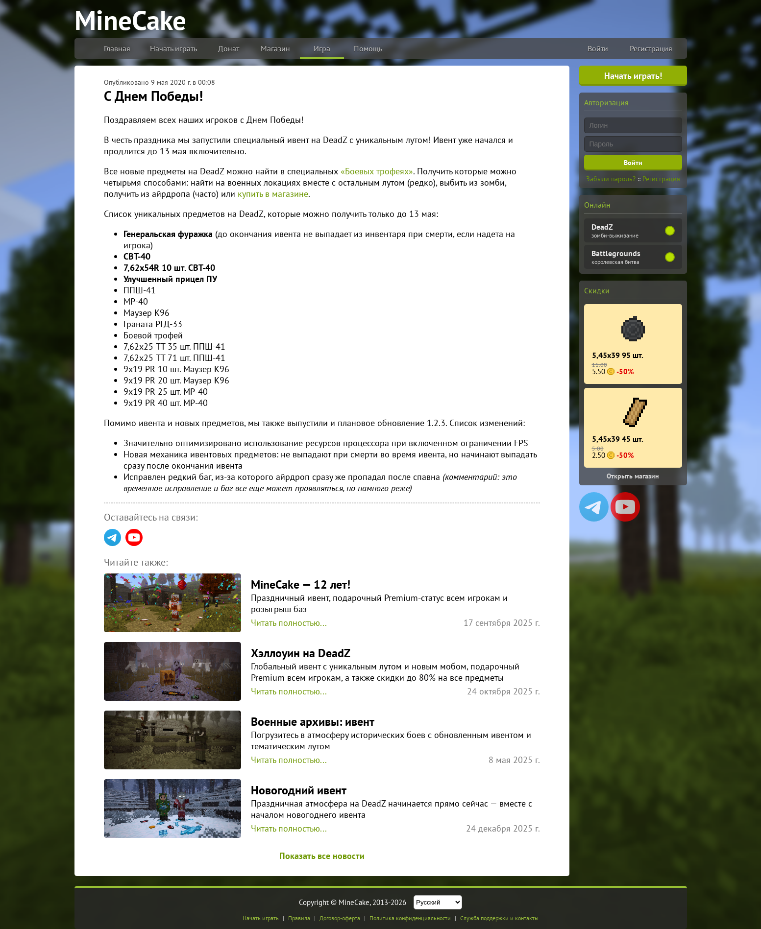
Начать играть (173, 48)
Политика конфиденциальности (410, 918)
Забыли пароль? (611, 178)
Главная (117, 48)
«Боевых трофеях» (377, 171)
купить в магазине (273, 193)
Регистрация (651, 48)
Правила (299, 918)
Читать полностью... (289, 622)
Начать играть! (633, 75)
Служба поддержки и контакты (499, 918)
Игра (322, 48)
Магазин (275, 48)
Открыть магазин (633, 476)
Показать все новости (322, 855)
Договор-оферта (339, 918)
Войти (598, 48)
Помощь (368, 48)
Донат (228, 48)
